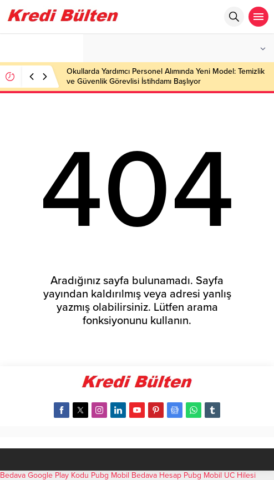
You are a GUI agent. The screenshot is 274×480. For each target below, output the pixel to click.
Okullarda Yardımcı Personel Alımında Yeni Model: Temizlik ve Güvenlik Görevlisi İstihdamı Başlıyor (166, 76)
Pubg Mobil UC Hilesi (220, 475)
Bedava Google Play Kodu (44, 475)
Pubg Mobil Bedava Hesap (136, 475)
